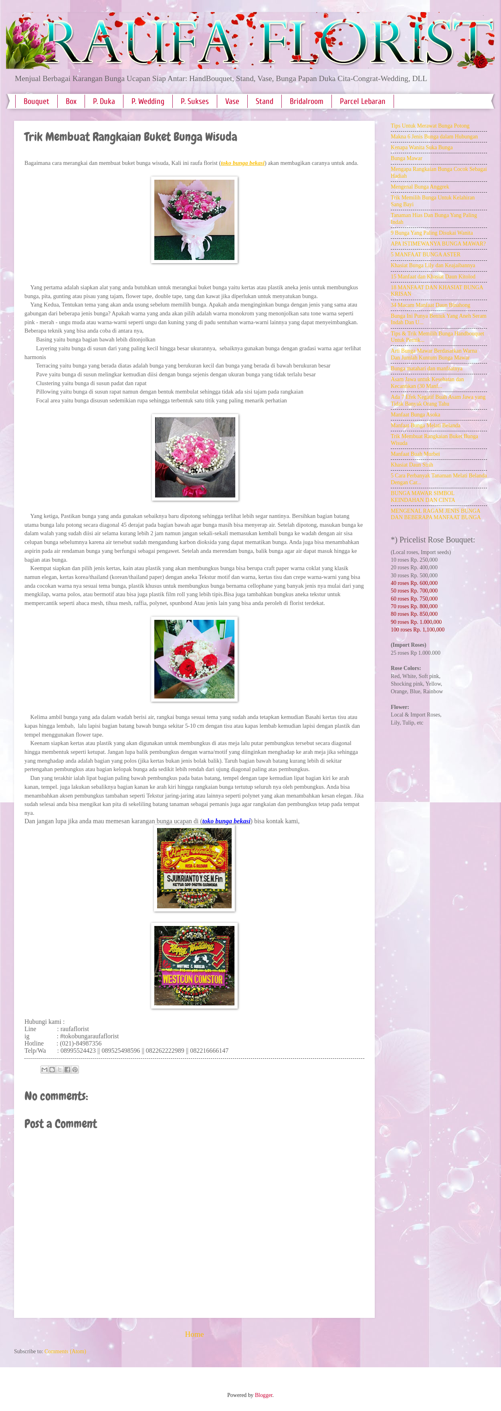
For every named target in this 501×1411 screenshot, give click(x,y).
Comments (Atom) (65, 1351)
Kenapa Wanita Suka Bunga (422, 147)
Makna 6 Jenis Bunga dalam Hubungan (434, 137)
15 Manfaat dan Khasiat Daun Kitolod (433, 277)
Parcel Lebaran (363, 101)
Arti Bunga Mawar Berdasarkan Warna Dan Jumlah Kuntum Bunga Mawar (434, 354)
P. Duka (104, 101)
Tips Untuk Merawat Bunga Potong (430, 126)
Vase (232, 101)
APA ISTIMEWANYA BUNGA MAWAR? (438, 244)
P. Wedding (147, 101)
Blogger (264, 1395)
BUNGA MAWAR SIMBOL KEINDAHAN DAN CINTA (423, 496)
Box (71, 101)
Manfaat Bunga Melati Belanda (426, 425)
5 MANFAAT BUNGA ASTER (426, 255)
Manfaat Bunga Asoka (415, 415)
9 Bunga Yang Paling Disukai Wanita (432, 233)
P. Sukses (195, 101)
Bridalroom (306, 101)
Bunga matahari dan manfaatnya (427, 368)
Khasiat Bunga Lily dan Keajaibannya (433, 265)
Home (194, 1334)
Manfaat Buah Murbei (415, 454)
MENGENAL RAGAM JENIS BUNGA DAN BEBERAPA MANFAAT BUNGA (436, 514)
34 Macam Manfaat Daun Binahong (430, 305)
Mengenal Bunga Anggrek (420, 187)
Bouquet (36, 101)
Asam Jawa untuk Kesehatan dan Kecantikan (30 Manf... (427, 382)
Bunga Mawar (406, 158)
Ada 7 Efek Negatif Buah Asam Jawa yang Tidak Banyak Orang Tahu (438, 400)
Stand (264, 101)
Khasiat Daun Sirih (412, 465)
